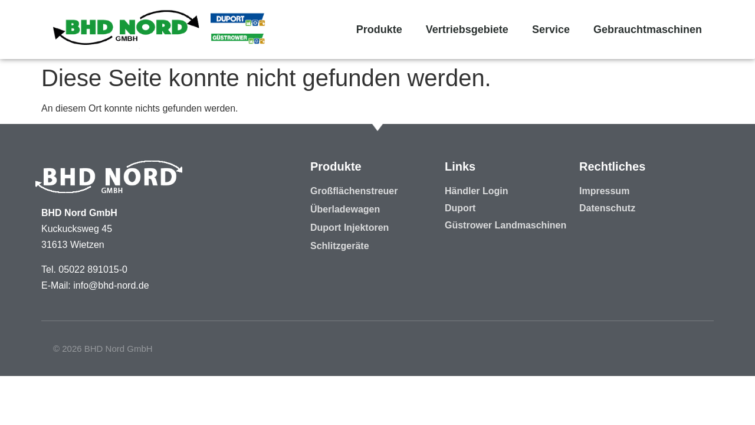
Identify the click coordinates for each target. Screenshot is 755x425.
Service (551, 29)
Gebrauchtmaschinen (647, 29)
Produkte (379, 29)
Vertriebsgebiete (467, 29)
